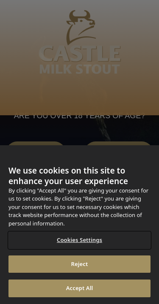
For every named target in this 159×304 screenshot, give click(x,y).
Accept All (79, 288)
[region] (79, 224)
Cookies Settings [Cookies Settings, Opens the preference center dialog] (79, 240)
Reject (79, 264)
